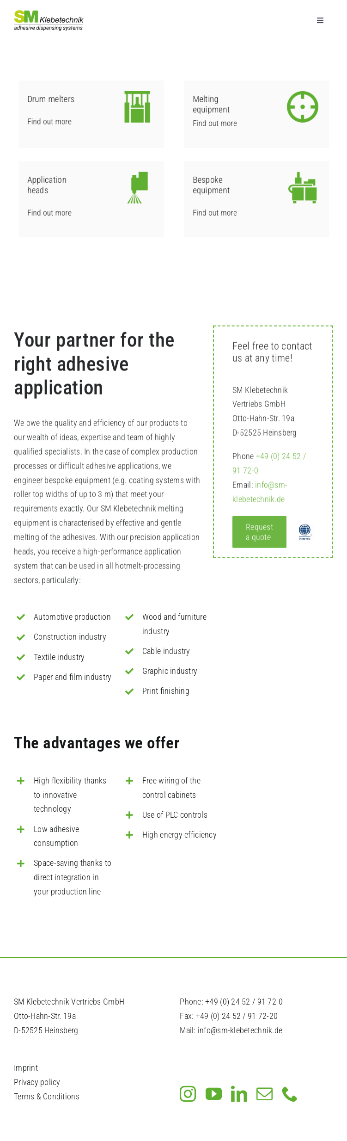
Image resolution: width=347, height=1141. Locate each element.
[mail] (264, 1093)
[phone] (290, 1093)
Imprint (26, 1068)
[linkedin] (239, 1093)
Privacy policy (37, 1082)
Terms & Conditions (46, 1096)
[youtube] (214, 1093)
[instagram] (188, 1093)
